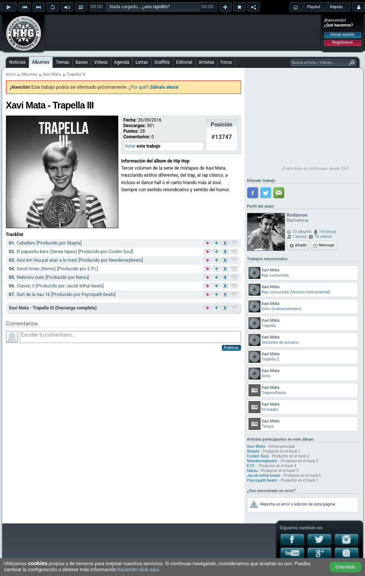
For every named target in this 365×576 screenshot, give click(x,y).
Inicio (11, 74)
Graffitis (162, 62)
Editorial (184, 62)
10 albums (301, 231)
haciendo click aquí (138, 569)
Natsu (252, 470)
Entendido (345, 567)
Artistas (206, 62)
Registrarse (342, 42)
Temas (62, 62)
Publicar (231, 347)
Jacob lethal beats (264, 475)
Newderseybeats (262, 461)
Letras (141, 62)
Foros (226, 62)
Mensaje (326, 245)
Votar (130, 146)
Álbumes (40, 62)
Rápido (336, 6)
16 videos (323, 236)
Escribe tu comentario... (130, 337)
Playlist (313, 6)
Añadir (301, 245)
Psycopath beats (262, 480)
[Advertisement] (183, 32)
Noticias (17, 62)
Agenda (121, 62)
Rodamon (297, 215)
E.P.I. (251, 465)
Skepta (253, 451)
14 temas (327, 231)
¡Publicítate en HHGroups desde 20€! (315, 168)
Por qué (138, 87)
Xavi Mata (52, 74)
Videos (101, 62)
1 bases (299, 236)
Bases (82, 62)
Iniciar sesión (342, 34)
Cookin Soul (258, 456)
